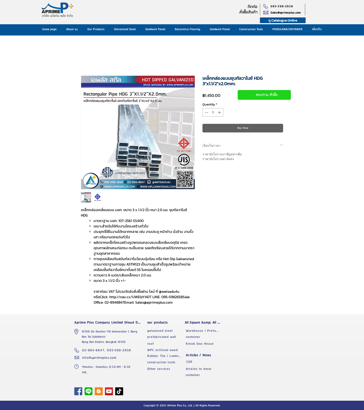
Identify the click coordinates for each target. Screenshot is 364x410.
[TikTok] (119, 391)
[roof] (165, 344)
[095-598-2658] (282, 6)
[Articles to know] (204, 369)
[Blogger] (99, 391)
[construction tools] (165, 362)
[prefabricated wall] (165, 337)
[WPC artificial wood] (165, 350)
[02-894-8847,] (94, 350)
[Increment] (220, 112)
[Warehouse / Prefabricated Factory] (204, 331)
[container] (204, 337)
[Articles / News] (204, 355)
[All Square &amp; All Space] (204, 322)
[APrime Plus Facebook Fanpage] (78, 391)
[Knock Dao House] (204, 344)
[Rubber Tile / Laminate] (165, 356)
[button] (219, 29)
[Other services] (165, 369)
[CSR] (204, 362)
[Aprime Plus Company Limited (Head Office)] (108, 322)
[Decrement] (206, 112)
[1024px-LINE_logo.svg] (88, 391)
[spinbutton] (213, 112)
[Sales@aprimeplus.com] (287, 12)
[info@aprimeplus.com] (100, 357)
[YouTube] (109, 391)
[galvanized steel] (165, 331)
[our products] (165, 322)
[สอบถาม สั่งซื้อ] (264, 95)
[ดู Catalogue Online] (283, 20)
